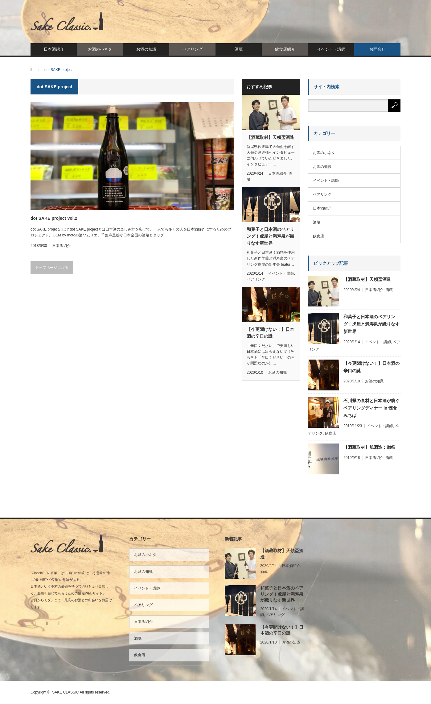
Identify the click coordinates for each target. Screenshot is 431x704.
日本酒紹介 (54, 49)
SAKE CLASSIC (65, 692)
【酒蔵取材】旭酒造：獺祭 (369, 447)
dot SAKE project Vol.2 (54, 218)
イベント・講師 (331, 49)
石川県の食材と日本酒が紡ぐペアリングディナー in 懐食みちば (371, 408)
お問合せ (377, 49)
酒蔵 (239, 49)
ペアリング (193, 49)
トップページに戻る (51, 267)
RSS (59, 623)
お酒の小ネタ (100, 49)
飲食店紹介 (285, 49)
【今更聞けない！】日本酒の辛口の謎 (270, 333)
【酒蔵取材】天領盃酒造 (270, 137)
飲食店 (318, 236)
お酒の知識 (146, 49)
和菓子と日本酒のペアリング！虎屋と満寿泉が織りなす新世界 (270, 236)
